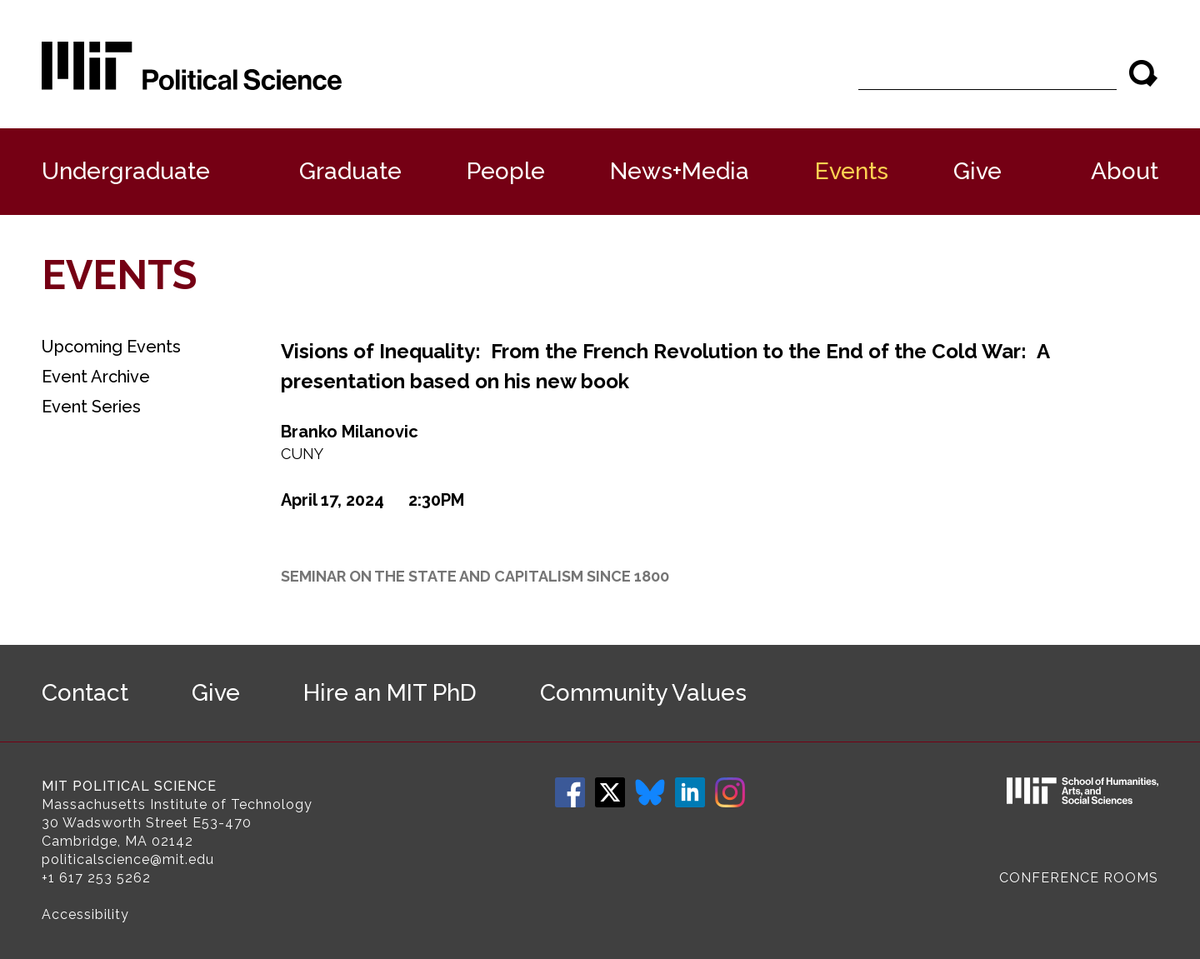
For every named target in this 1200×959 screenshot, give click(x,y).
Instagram (730, 792)
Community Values (643, 693)
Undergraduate (126, 171)
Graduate (350, 171)
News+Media (679, 171)
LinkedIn (690, 792)
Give (977, 171)
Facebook (570, 792)
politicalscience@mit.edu (128, 859)
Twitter (610, 792)
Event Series (91, 407)
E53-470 (222, 823)
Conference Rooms (1078, 878)
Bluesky (650, 792)
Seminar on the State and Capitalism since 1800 (475, 576)
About (1124, 171)
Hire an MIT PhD (390, 693)
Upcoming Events (111, 347)
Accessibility (85, 914)
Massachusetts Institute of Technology (177, 804)
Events (851, 171)
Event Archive (96, 377)
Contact (85, 693)
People (506, 171)
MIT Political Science (129, 786)
